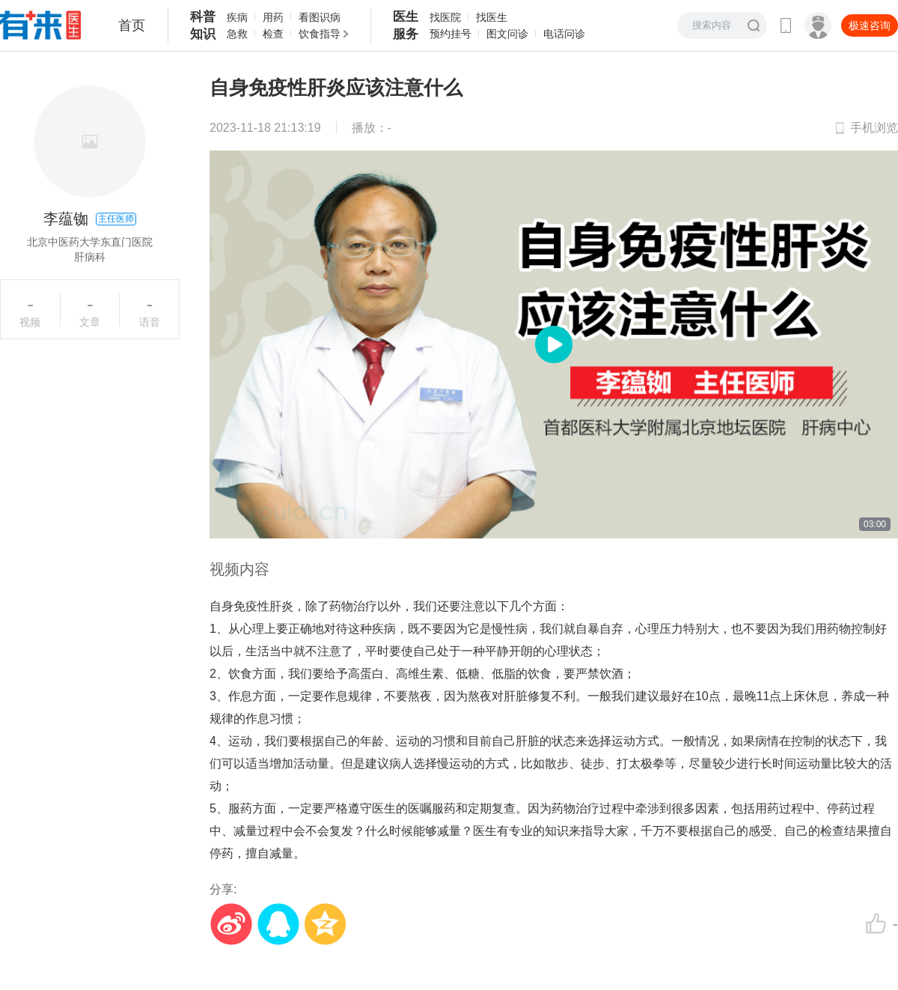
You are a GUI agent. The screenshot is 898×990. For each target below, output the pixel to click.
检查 (273, 34)
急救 (237, 34)
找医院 (445, 17)
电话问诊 (564, 34)
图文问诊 (507, 34)
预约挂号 (450, 34)
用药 (273, 17)
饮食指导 (319, 34)
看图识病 (319, 17)
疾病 (237, 17)
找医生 (491, 17)
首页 (131, 25)
